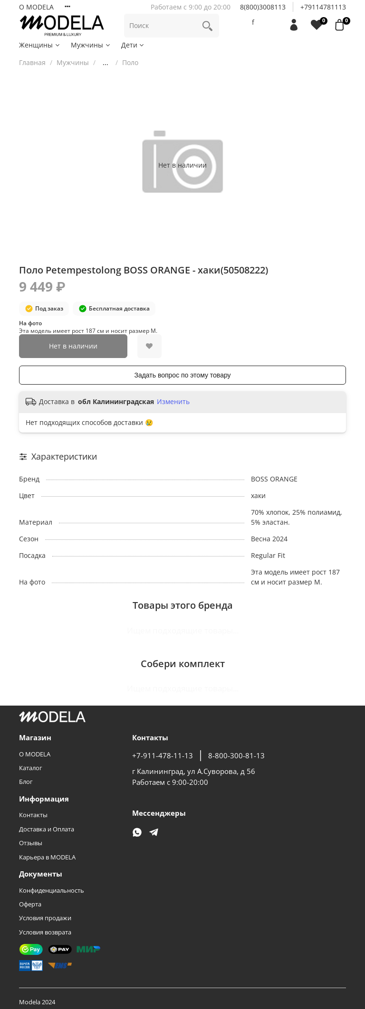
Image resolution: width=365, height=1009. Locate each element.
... (105, 62)
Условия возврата (45, 932)
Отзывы (30, 843)
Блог (26, 782)
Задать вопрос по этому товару (182, 375)
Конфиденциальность (51, 890)
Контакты (33, 815)
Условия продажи (45, 918)
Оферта (30, 904)
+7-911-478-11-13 (162, 756)
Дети (133, 44)
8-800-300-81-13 (236, 756)
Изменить (173, 401)
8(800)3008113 (263, 6)
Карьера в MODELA (47, 857)
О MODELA (36, 6)
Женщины (40, 44)
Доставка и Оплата (46, 829)
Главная (32, 62)
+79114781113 (323, 6)
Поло (130, 62)
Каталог (30, 768)
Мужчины (91, 44)
